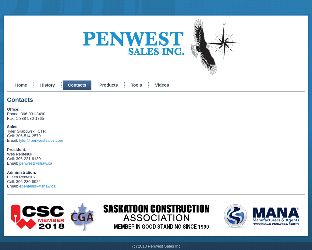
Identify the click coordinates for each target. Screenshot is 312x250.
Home (21, 85)
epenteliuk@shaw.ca (37, 186)
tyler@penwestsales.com (41, 140)
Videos (162, 85)
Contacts (77, 85)
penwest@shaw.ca (35, 163)
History (47, 85)
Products (108, 85)
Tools (136, 85)
